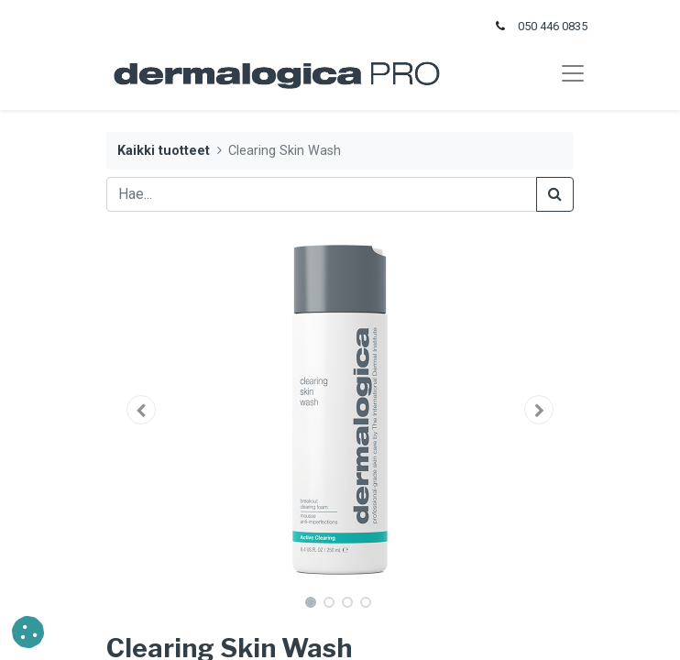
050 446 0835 (552, 26)
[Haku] (555, 194)
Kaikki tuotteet (163, 151)
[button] (141, 409)
